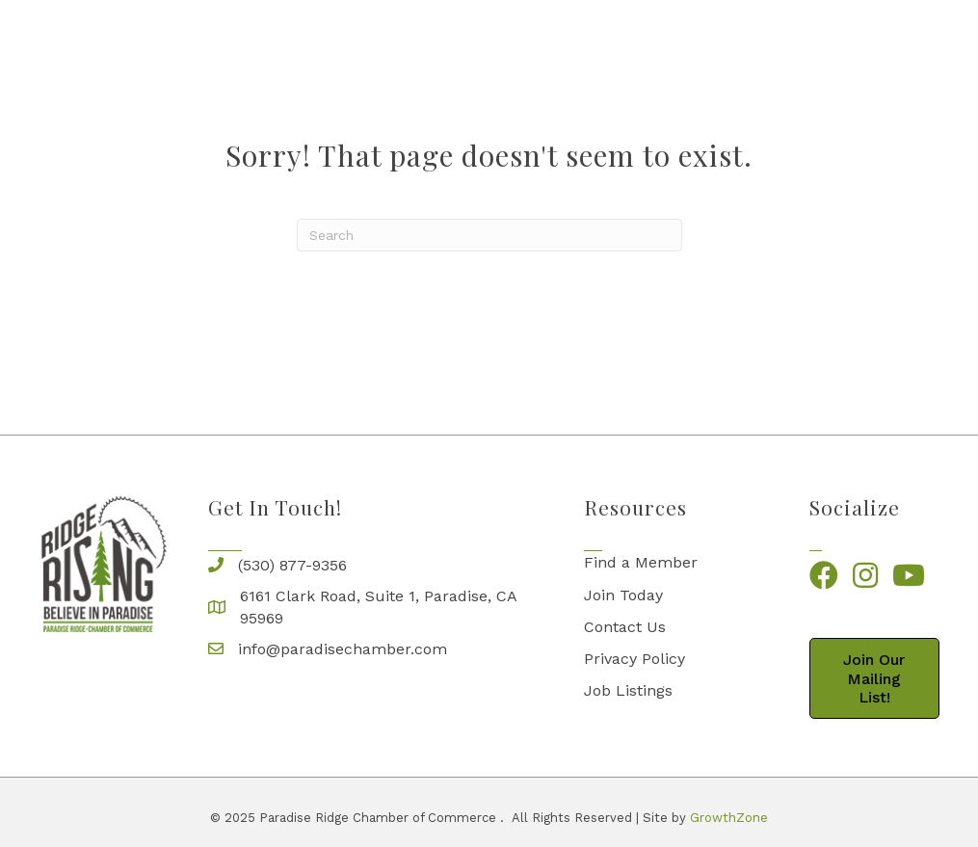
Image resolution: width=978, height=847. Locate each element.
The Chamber (450, 55)
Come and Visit (767, 55)
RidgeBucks (883, 98)
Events (888, 55)
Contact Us (625, 627)
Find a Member (641, 562)
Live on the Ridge (607, 55)
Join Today (623, 595)
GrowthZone (729, 817)
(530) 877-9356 (292, 565)
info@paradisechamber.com (342, 649)
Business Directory (302, 55)
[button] (874, 678)
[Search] (489, 235)
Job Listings (628, 690)
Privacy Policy (634, 658)
